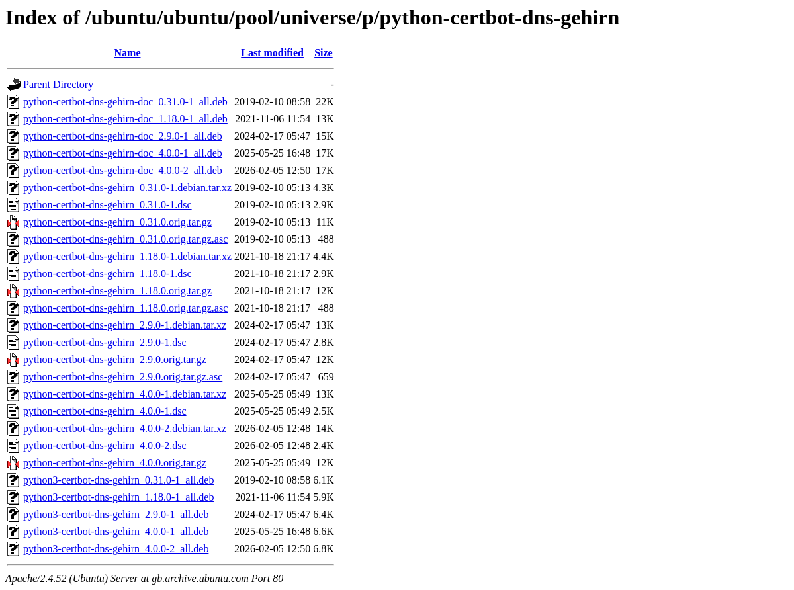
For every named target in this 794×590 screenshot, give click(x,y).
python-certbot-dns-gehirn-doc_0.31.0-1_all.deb (125, 101)
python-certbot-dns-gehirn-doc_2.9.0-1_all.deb (122, 136)
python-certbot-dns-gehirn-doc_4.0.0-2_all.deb (122, 170)
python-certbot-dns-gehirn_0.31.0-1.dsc (107, 204)
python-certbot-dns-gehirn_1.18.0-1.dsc (107, 273)
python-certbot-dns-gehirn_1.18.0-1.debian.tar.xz (127, 256)
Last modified (272, 52)
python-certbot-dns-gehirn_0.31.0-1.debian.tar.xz (127, 187)
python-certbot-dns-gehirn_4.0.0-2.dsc (105, 445)
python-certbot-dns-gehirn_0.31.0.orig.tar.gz (117, 222)
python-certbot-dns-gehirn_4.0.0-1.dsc (105, 411)
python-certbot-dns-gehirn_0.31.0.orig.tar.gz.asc (125, 239)
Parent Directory (58, 84)
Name (127, 52)
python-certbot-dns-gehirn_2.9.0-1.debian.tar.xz (124, 325)
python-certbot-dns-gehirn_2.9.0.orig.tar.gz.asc (122, 376)
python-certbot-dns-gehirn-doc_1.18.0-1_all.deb (125, 118)
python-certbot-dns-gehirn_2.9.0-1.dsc (105, 342)
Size (323, 52)
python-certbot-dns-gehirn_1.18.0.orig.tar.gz (117, 290)
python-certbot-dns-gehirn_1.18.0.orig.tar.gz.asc (125, 308)
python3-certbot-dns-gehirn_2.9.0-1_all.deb (115, 514)
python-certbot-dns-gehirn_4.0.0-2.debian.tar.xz (124, 428)
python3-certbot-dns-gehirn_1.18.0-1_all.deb (118, 497)
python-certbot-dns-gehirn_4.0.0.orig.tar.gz (114, 462)
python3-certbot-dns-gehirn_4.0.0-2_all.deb (115, 548)
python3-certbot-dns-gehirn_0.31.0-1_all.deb (118, 479)
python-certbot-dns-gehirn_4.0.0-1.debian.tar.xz (124, 394)
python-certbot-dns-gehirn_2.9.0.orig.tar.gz (114, 359)
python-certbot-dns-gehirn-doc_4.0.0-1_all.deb (122, 153)
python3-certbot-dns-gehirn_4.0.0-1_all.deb (115, 531)
